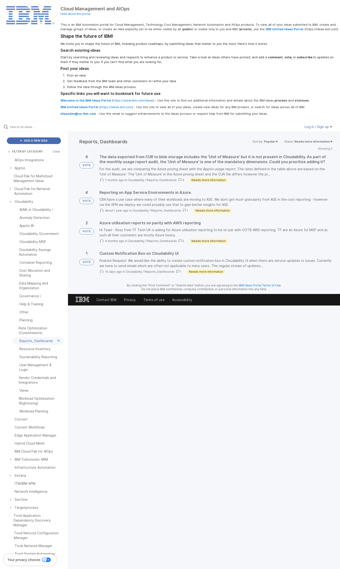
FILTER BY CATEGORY (25, 151)
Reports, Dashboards (162, 180)
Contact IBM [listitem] (106, 300)
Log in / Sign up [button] (318, 127)
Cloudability (136, 180)
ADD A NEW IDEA (34, 140)
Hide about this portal (75, 14)
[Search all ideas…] (40, 127)
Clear (56, 151)
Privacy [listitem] (130, 300)
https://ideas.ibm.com (116, 107)
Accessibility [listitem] (182, 300)
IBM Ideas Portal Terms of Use (260, 285)
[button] (30, 559)
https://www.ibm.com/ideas (133, 100)
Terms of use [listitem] (154, 300)
